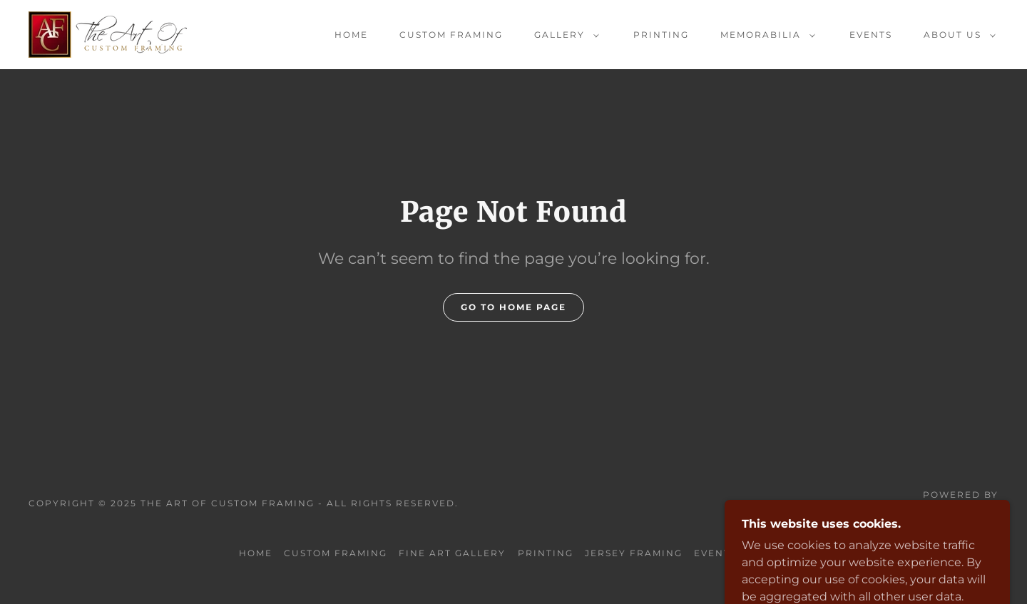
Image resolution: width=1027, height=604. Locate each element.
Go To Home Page (513, 307)
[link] (108, 34)
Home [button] (255, 553)
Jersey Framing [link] (634, 553)
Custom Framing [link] (451, 34)
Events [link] (870, 34)
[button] (564, 34)
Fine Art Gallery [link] (452, 553)
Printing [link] (661, 34)
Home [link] (351, 34)
